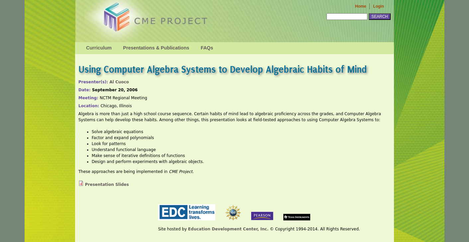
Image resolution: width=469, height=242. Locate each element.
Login (378, 6)
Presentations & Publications (156, 47)
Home (360, 6)
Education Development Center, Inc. (228, 229)
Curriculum (99, 47)
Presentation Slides (107, 184)
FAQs (207, 47)
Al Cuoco (119, 82)
